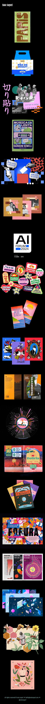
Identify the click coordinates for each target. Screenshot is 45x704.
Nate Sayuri (7, 5)
